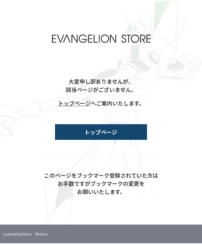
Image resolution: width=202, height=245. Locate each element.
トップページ (74, 103)
